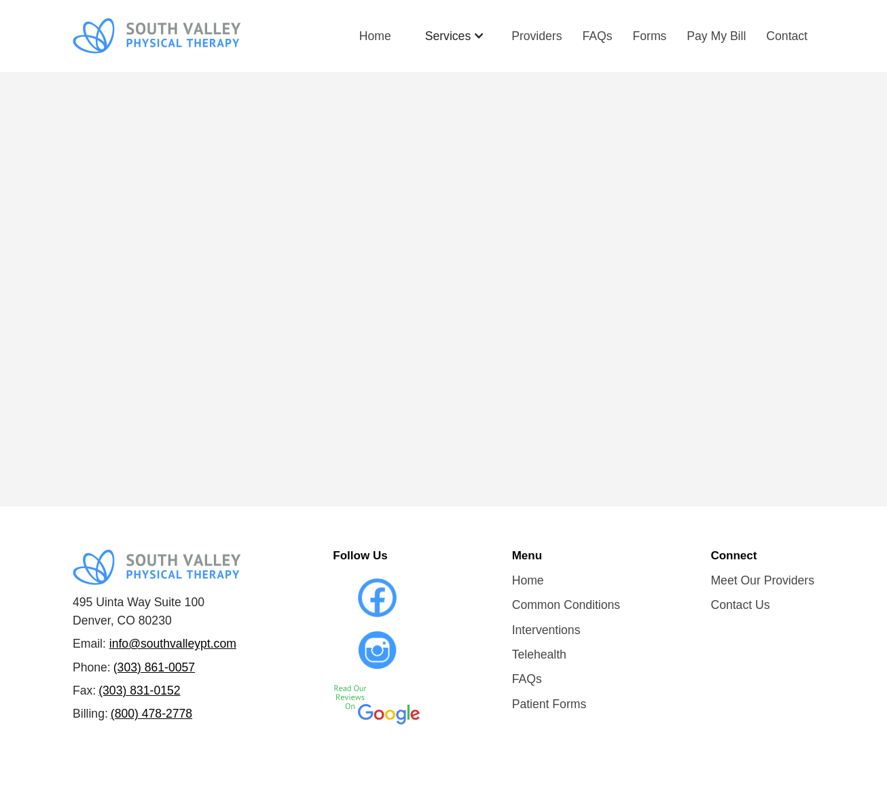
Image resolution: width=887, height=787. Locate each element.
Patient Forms (549, 704)
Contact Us (740, 605)
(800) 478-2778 (151, 713)
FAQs (598, 36)
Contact (787, 36)
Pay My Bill (716, 36)
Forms (650, 36)
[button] (455, 36)
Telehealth (539, 654)
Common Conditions (566, 605)
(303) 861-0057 (154, 667)
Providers (536, 36)
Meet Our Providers (762, 580)
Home (375, 36)
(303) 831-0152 (139, 690)
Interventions (546, 630)
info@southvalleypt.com (172, 643)
